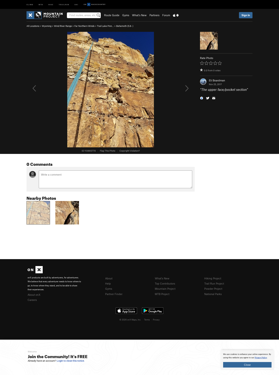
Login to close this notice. (71, 360)
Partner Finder (113, 294)
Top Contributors (165, 283)
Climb (30, 4)
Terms (147, 319)
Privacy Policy (261, 358)
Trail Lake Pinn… (105, 26)
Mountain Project (165, 288)
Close (247, 364)
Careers (32, 299)
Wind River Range (63, 26)
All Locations (33, 26)
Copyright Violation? (129, 150)
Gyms (125, 15)
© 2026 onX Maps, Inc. (130, 319)
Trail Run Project (214, 283)
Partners (154, 15)
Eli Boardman (217, 80)
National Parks (213, 294)
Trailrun (64, 4)
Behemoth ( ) (124, 26)
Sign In (245, 15)
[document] (247, 360)
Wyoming (46, 26)
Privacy (156, 319)
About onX (34, 294)
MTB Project (162, 294)
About (108, 278)
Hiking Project (212, 278)
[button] (201, 98)
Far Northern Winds (84, 26)
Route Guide (111, 15)
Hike (50, 4)
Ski (76, 4)
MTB (41, 4)
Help (108, 283)
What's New (139, 15)
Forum (166, 15)
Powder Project (213, 288)
